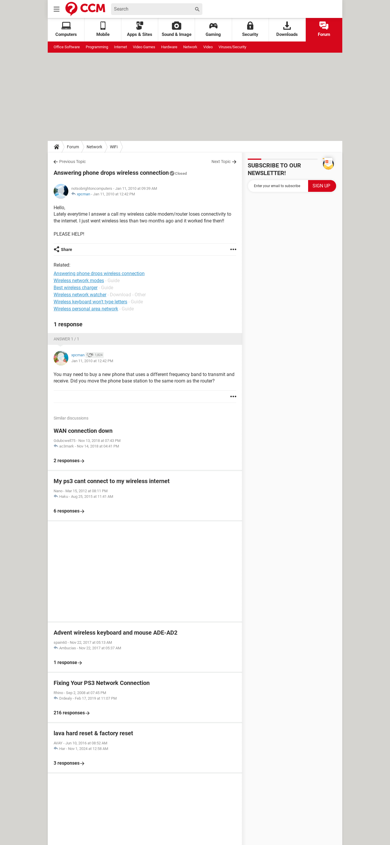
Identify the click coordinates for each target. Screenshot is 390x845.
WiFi (114, 146)
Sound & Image (176, 29)
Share (66, 249)
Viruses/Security (232, 47)
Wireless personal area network (86, 309)
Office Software (67, 47)
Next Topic (221, 161)
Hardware (169, 47)
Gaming (213, 29)
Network (190, 47)
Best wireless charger (76, 287)
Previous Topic (72, 161)
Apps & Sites (139, 29)
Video (208, 47)
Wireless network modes (79, 280)
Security (250, 29)
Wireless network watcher (80, 294)
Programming (97, 47)
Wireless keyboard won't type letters (90, 302)
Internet (120, 47)
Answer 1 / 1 (66, 339)
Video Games (144, 47)
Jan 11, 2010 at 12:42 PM (114, 194)
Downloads (287, 29)
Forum (324, 29)
